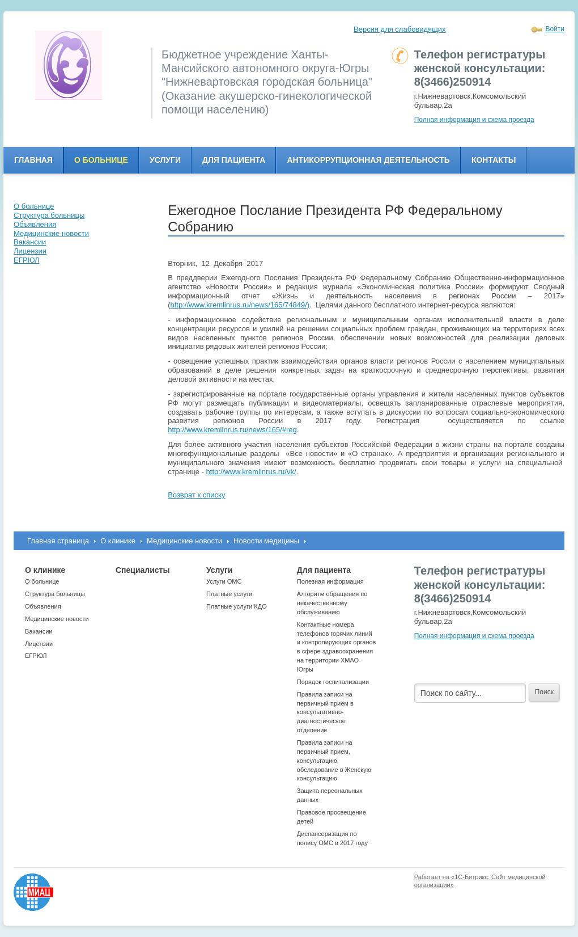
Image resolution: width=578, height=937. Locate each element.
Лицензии (39, 643)
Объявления (43, 606)
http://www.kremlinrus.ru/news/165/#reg (232, 429)
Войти (554, 29)
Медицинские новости (184, 541)
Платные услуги (229, 593)
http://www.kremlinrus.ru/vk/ (251, 471)
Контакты (493, 159)
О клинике (117, 541)
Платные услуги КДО (236, 606)
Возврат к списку (196, 495)
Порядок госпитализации (333, 681)
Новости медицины (266, 541)
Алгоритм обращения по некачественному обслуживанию (332, 602)
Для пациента (233, 159)
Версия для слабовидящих (400, 29)
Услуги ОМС (224, 581)
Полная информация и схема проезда (474, 120)
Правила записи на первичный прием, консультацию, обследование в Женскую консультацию (334, 760)
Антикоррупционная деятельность (368, 159)
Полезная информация (330, 581)
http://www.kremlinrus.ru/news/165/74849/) (240, 305)
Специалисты (142, 570)
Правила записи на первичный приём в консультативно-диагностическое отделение (325, 712)
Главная (33, 159)
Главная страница (58, 541)
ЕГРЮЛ (35, 655)
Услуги (165, 159)
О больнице (101, 159)
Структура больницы (55, 593)
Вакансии (39, 631)
